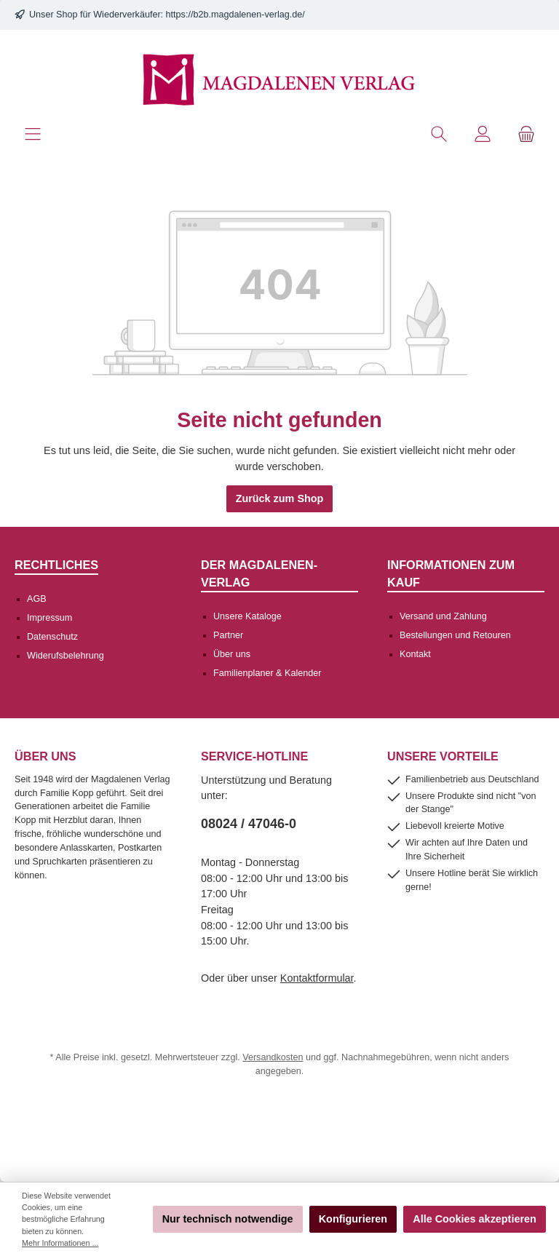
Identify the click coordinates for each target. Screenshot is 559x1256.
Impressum (49, 618)
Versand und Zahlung (443, 616)
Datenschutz (52, 637)
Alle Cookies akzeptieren (474, 1219)
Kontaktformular (317, 978)
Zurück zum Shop (280, 498)
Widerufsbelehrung (65, 656)
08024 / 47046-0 (248, 823)
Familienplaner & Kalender (267, 673)
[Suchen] (439, 134)
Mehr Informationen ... (60, 1243)
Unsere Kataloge (247, 616)
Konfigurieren (353, 1219)
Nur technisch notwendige (227, 1219)
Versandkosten (272, 1057)
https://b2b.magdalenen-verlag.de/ (235, 14)
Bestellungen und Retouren (455, 635)
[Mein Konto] (482, 134)
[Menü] (33, 134)
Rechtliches (56, 564)
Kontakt (415, 654)
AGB (37, 599)
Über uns (231, 654)
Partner (228, 635)
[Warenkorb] (526, 134)
